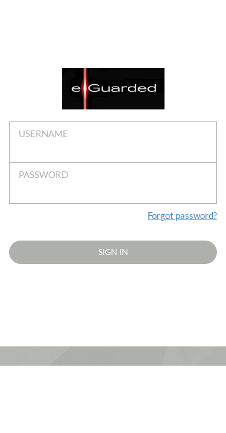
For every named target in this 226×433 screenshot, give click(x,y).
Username (43, 133)
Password (43, 174)
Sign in (113, 252)
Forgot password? (182, 215)
